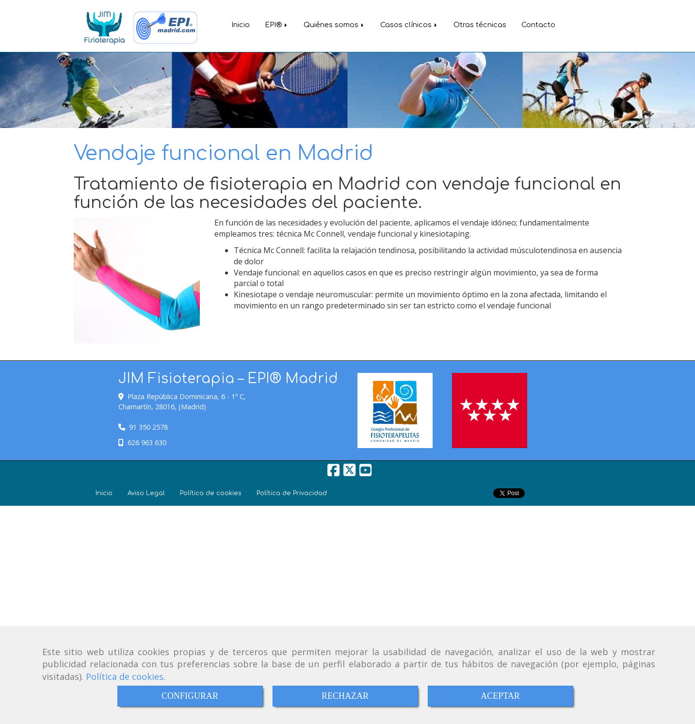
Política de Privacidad (292, 493)
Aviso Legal (146, 493)
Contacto (538, 25)
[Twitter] (349, 473)
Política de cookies (124, 676)
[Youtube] (365, 473)
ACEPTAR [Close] (500, 696)
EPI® (277, 25)
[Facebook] (333, 473)
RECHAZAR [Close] (345, 696)
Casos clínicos (409, 25)
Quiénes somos (334, 25)
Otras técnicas (479, 25)
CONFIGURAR (190, 696)
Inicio (240, 25)
